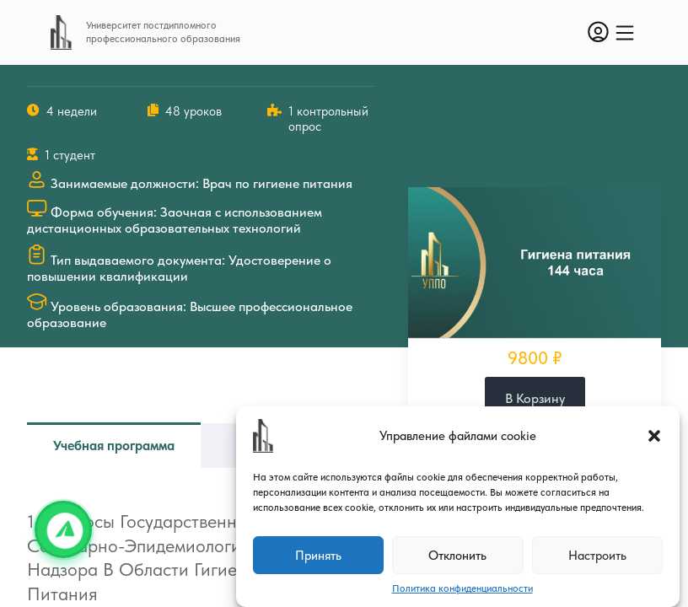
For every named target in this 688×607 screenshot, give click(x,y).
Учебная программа (114, 446)
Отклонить (457, 555)
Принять (318, 555)
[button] (654, 435)
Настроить (597, 555)
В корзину (535, 398)
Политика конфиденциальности (462, 588)
